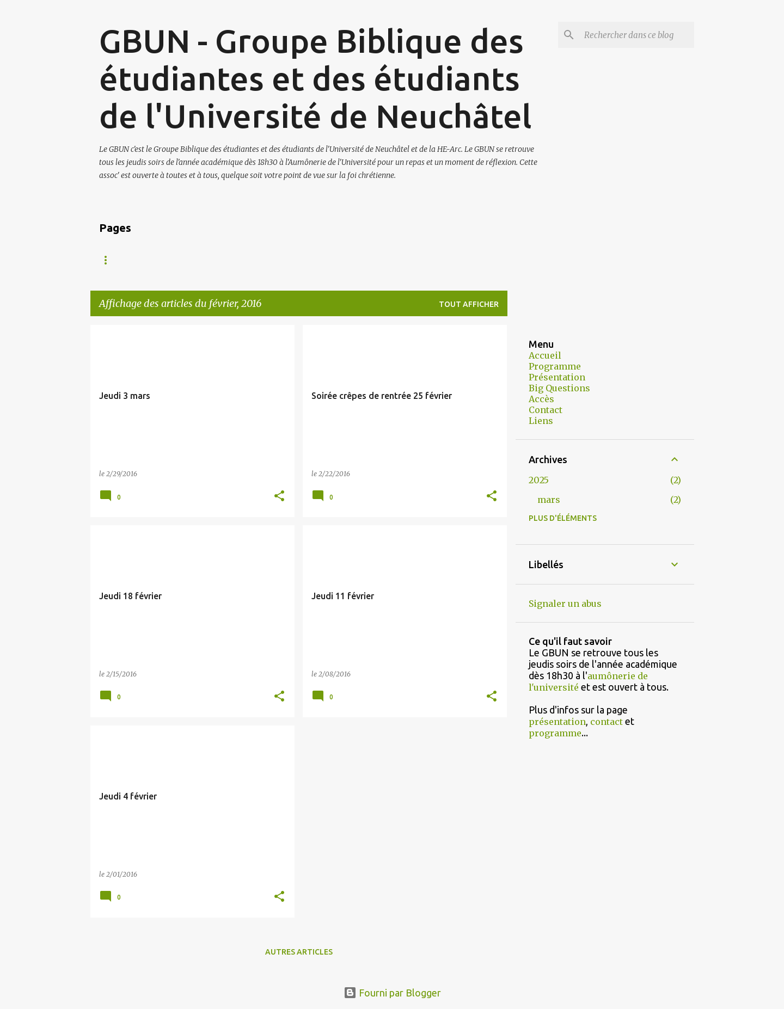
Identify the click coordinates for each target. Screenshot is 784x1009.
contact (606, 721)
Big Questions (559, 388)
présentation (557, 721)
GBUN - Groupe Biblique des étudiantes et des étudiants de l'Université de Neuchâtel (315, 78)
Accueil (117, 260)
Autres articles (299, 952)
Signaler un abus (565, 603)
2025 (539, 480)
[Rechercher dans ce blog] (637, 35)
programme (555, 733)
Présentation (193, 260)
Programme (279, 260)
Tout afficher (469, 304)
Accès (346, 260)
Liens (541, 420)
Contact (405, 260)
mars (548, 499)
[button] (279, 496)
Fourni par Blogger (392, 992)
